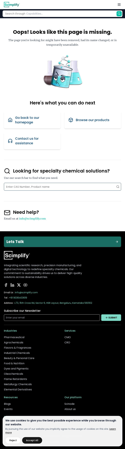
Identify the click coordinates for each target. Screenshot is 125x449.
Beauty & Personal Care (19, 358)
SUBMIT (111, 317)
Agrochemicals (13, 342)
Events (8, 409)
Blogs (7, 404)
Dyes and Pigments (16, 368)
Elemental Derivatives (18, 389)
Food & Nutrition (14, 363)
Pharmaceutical (14, 337)
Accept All (32, 440)
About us (70, 409)
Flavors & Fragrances (17, 348)
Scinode (69, 404)
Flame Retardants (15, 379)
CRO (67, 342)
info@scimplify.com (32, 218)
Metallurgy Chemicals (18, 384)
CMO (67, 337)
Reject (13, 440)
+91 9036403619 (18, 297)
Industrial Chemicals (17, 353)
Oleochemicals (13, 374)
